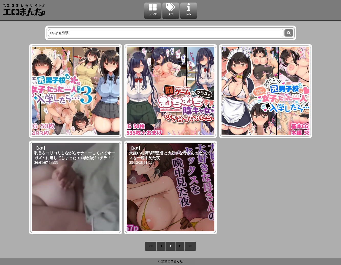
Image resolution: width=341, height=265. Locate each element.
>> (190, 246)
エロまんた (175, 261)
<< (151, 246)
